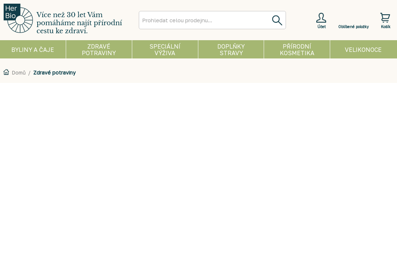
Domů (19, 72)
